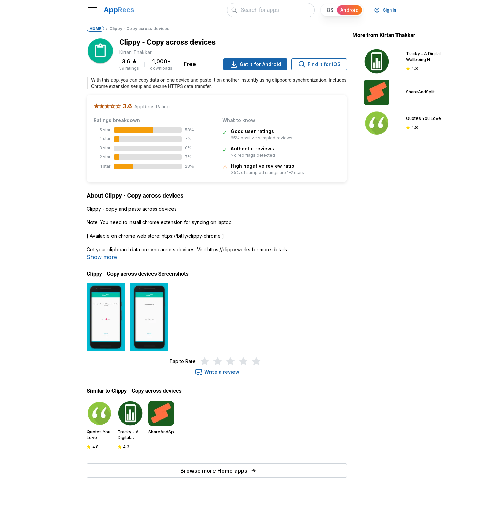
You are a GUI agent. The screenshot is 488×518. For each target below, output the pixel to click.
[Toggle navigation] (92, 10)
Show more (102, 257)
